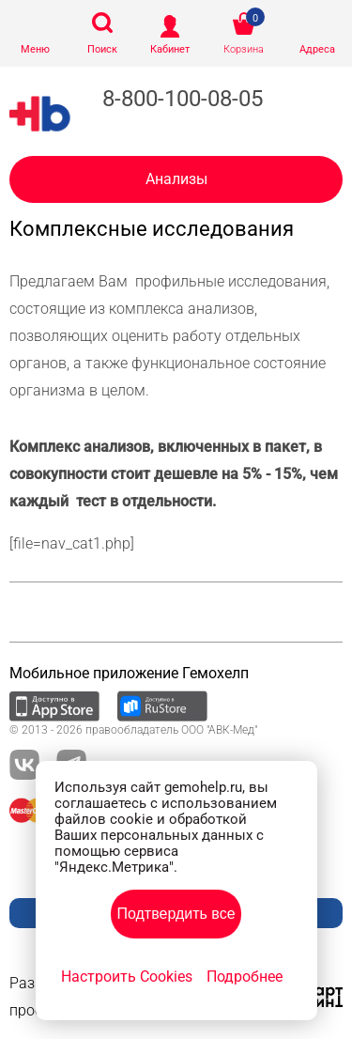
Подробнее (245, 976)
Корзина (243, 49)
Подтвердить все (175, 914)
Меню (35, 49)
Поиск (102, 49)
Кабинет (170, 49)
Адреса (317, 49)
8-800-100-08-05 (182, 98)
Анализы (176, 179)
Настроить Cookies (126, 976)
